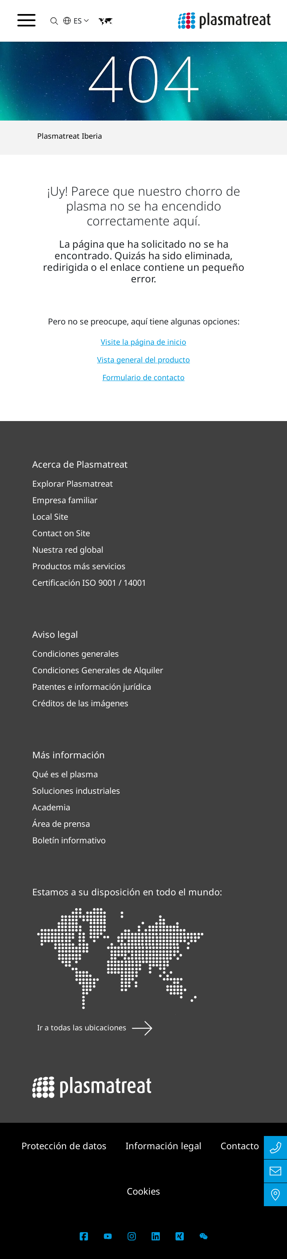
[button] (49, 21)
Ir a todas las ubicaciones (94, 1027)
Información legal (165, 1145)
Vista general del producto (143, 359)
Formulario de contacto (143, 377)
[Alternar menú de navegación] (26, 20)
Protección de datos (65, 1145)
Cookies (143, 1191)
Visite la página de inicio (143, 342)
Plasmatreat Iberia (69, 136)
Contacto (240, 1145)
